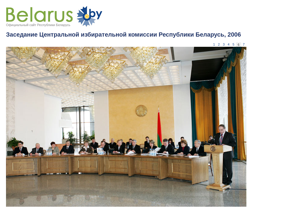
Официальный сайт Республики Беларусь (38, 25)
